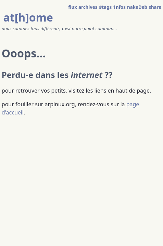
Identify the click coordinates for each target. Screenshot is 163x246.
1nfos (119, 7)
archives (87, 7)
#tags (105, 7)
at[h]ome (28, 17)
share (155, 7)
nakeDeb (137, 7)
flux (72, 7)
